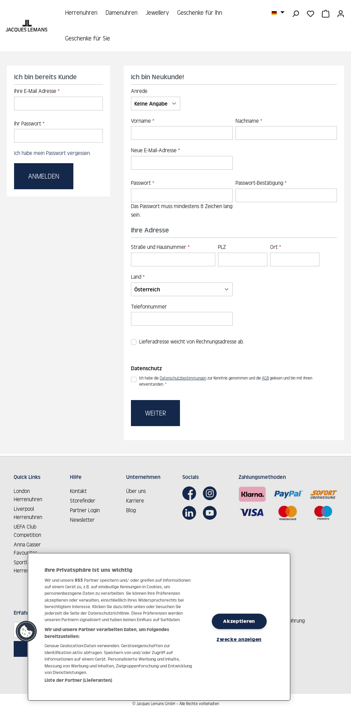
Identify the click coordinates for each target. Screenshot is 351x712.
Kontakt (78, 489)
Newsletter (82, 518)
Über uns (136, 489)
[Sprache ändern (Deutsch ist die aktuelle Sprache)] (278, 12)
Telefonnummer (149, 307)
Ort (275, 247)
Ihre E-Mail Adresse (37, 91)
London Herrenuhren (28, 493)
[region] (159, 627)
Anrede (139, 91)
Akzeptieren (239, 621)
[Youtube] (211, 511)
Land (138, 277)
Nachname (248, 121)
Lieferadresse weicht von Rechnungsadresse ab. (191, 342)
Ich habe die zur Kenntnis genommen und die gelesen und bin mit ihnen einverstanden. (225, 381)
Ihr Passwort (29, 124)
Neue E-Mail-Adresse (155, 151)
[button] (26, 631)
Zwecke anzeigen (239, 639)
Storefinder (82, 499)
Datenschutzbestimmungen (183, 379)
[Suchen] (295, 13)
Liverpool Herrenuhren (28, 511)
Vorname (142, 121)
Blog (131, 508)
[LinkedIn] (190, 511)
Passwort (142, 183)
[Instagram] (211, 491)
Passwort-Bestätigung (261, 183)
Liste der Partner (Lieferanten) (78, 680)
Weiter (155, 413)
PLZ (222, 247)
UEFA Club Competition (27, 529)
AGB (265, 379)
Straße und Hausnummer (160, 247)
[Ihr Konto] (340, 13)
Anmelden (43, 176)
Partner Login (85, 508)
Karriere (135, 499)
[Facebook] (190, 491)
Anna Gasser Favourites (27, 547)
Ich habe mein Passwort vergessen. (52, 154)
